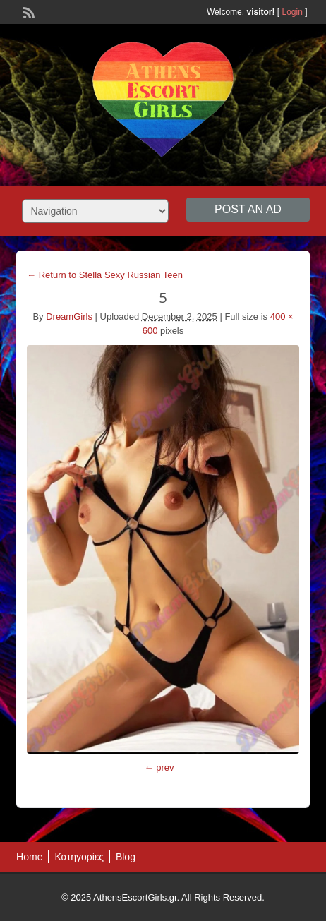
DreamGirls (69, 316)
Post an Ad (248, 209)
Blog (125, 856)
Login (292, 12)
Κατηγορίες (78, 856)
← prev (159, 767)
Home (29, 856)
